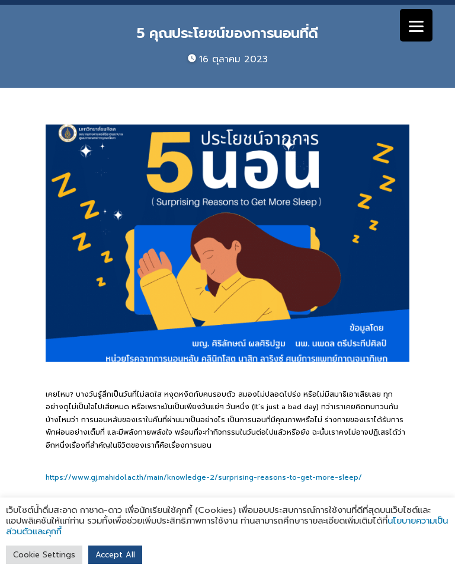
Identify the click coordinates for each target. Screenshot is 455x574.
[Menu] (416, 25)
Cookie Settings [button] (44, 554)
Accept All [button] (115, 554)
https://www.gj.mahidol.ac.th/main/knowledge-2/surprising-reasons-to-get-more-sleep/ (204, 477)
